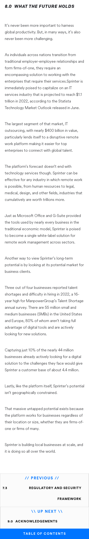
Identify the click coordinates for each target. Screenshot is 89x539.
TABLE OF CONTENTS (44, 533)
